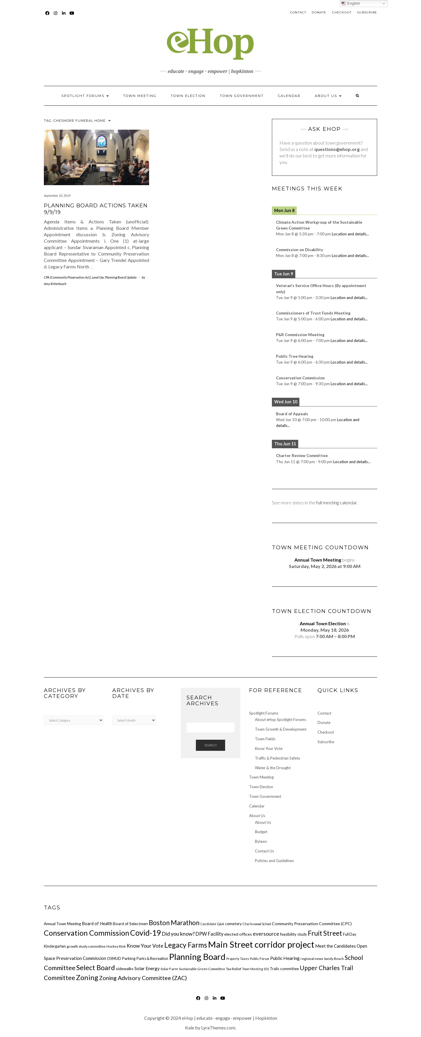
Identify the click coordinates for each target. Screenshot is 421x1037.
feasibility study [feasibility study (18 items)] (293, 934)
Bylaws (261, 841)
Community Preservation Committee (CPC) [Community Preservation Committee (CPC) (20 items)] (312, 923)
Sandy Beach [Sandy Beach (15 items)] (334, 958)
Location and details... (350, 234)
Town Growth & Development (280, 729)
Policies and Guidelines (274, 860)
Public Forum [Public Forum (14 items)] (259, 958)
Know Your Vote (268, 748)
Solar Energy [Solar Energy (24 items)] (147, 968)
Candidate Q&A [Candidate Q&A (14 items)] (212, 924)
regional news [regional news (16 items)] (312, 958)
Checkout (342, 12)
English (350, 3)
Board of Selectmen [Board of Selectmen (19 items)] (130, 923)
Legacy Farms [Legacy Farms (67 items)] (185, 945)
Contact (298, 12)
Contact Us (264, 851)
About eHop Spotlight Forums (280, 719)
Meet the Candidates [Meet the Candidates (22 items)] (335, 946)
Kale (189, 1027)
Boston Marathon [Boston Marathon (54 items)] (174, 923)
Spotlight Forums (85, 96)
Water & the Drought (273, 767)
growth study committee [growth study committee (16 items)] (86, 946)
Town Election (188, 96)
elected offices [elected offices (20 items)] (238, 934)
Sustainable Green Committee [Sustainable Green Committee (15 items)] (202, 969)
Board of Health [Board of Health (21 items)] (97, 923)
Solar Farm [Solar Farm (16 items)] (169, 969)
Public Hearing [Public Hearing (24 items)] (285, 958)
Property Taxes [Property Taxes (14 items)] (237, 958)
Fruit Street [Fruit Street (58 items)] (325, 933)
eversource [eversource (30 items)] (266, 934)
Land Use (98, 277)
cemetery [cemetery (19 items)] (233, 923)
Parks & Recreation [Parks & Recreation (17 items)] (152, 958)
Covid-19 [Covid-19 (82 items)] (145, 932)
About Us (328, 96)
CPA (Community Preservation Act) (67, 277)
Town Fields (265, 739)
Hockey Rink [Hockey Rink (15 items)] (116, 946)
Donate (319, 12)
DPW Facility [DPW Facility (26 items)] (209, 934)
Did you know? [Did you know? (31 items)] (178, 933)
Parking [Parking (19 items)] (129, 958)
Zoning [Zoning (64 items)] (87, 977)
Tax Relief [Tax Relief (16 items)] (233, 969)
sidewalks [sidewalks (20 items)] (125, 968)
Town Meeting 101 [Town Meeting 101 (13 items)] (255, 969)
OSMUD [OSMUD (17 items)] (114, 958)
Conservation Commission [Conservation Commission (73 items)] (86, 932)
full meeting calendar (336, 502)
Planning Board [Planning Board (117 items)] (197, 956)
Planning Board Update (121, 277)
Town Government (242, 96)
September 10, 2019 (57, 195)
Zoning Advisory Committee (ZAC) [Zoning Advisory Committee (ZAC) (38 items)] (143, 978)
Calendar (289, 96)
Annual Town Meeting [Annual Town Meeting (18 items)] (62, 923)
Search (210, 745)
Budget (261, 831)
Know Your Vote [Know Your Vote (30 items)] (145, 946)
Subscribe (367, 12)
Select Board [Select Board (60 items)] (95, 967)
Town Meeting (139, 96)
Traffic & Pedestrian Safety (277, 758)
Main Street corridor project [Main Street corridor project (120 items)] (261, 944)
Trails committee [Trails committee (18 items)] (284, 968)
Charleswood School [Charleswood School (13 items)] (257, 924)
